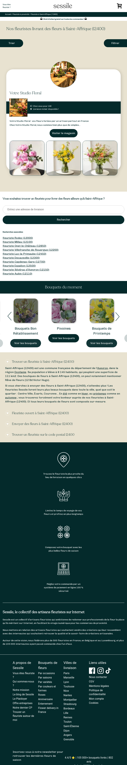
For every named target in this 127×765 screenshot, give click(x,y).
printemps (99, 393)
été (65, 393)
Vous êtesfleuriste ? (7, 5)
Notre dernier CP (22, 707)
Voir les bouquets (25, 343)
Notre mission (21, 690)
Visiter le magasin (63, 133)
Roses (41, 694)
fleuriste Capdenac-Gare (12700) (24, 261)
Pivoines (64, 328)
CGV (91, 681)
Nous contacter (98, 677)
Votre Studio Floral (25, 93)
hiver (85, 393)
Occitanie (20, 372)
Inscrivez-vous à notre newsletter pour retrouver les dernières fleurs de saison (38, 755)
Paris (66, 673)
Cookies (93, 702)
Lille (66, 713)
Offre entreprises (22, 703)
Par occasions (46, 673)
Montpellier (70, 699)
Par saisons (45, 677)
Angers (68, 735)
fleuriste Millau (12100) (18, 241)
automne (11, 397)
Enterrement (45, 703)
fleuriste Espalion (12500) (19, 265)
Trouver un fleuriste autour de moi (23, 715)
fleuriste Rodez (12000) (18, 237)
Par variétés (45, 682)
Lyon (66, 682)
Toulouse (69, 686)
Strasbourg (70, 704)
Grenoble (69, 739)
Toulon (68, 721)
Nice (66, 690)
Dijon (66, 730)
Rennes (68, 717)
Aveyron (102, 368)
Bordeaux (69, 708)
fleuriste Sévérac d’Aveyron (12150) (26, 269)
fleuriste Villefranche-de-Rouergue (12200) (31, 249)
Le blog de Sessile (23, 694)
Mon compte (96, 698)
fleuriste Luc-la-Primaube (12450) (24, 253)
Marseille (69, 677)
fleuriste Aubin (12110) (17, 273)
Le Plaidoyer (20, 698)
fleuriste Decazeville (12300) (21, 257)
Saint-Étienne (71, 726)
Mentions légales (99, 686)
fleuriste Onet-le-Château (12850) (24, 245)
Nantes (68, 695)
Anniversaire (45, 699)
